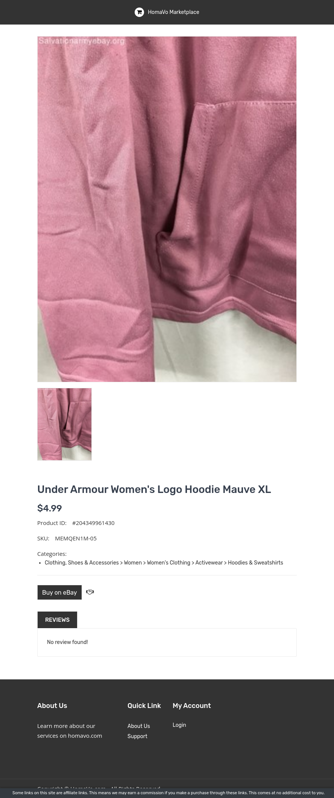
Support (137, 736)
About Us (139, 726)
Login (179, 725)
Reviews (57, 619)
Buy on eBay (59, 592)
